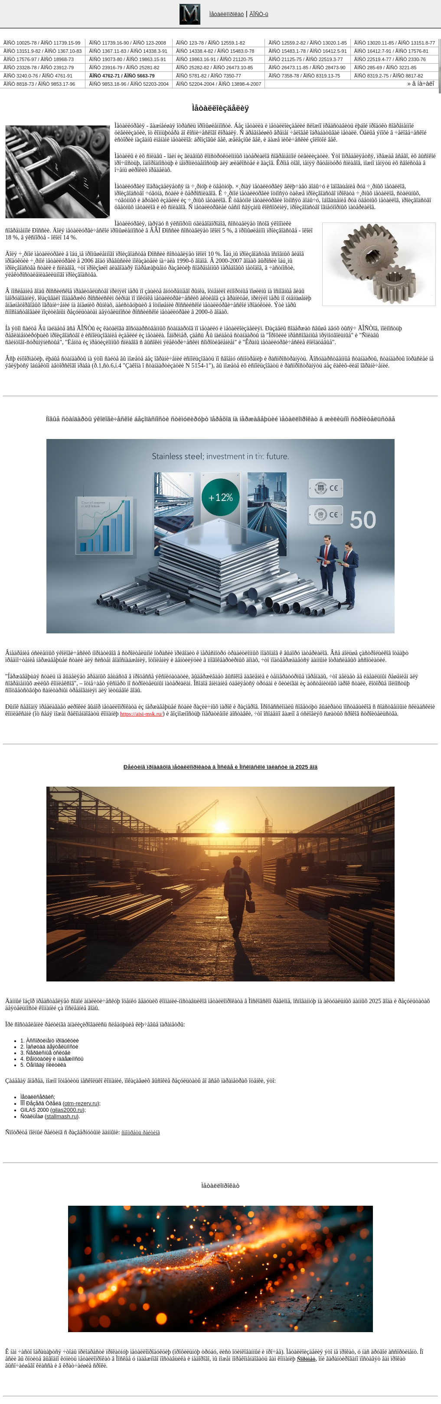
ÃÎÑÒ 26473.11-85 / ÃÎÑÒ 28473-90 (306, 67)
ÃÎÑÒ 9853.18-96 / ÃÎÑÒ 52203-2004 (129, 84)
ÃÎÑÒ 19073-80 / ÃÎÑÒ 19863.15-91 (127, 59)
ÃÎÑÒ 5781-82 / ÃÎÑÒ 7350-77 (208, 75)
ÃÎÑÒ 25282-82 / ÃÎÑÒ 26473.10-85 (214, 67)
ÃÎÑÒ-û (258, 14)
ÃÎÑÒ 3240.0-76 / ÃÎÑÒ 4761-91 (37, 75)
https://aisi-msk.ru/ (141, 713)
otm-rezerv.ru (80, 1103)
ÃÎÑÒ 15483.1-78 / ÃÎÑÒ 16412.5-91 (307, 51)
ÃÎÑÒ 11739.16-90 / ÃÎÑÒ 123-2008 (127, 42)
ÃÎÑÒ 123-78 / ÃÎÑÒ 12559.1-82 (210, 42)
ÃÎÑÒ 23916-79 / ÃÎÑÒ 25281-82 (124, 67)
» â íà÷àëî (420, 83)
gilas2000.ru (67, 1110)
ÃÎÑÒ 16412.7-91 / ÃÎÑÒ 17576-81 (391, 51)
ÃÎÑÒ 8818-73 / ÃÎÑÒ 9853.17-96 (39, 84)
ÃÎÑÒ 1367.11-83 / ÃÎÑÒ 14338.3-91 (128, 51)
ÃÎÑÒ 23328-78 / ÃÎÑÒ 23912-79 (38, 67)
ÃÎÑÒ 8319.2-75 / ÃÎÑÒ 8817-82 (388, 75)
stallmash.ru (61, 1116)
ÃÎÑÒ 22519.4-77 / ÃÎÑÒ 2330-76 (390, 59)
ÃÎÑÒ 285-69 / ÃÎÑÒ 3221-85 (385, 67)
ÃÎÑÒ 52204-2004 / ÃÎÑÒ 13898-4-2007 (218, 84)
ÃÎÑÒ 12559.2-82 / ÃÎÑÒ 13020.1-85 (307, 42)
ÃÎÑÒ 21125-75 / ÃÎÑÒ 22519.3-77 (305, 59)
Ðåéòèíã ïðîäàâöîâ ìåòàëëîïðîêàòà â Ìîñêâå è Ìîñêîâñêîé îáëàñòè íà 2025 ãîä (220, 767)
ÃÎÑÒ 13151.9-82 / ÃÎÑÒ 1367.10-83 (42, 51)
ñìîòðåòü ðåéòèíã (140, 1132)
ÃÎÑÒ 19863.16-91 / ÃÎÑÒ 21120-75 (214, 59)
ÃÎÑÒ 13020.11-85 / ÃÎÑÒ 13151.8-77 (394, 42)
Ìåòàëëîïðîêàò (226, 14)
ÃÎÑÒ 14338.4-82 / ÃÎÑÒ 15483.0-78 (215, 51)
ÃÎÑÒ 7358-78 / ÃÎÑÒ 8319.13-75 (304, 75)
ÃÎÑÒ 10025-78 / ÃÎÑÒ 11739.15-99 (41, 42)
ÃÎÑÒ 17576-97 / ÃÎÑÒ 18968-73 (38, 59)
